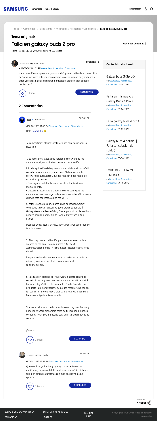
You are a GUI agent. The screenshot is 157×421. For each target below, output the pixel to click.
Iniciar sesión (135, 9)
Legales (47, 417)
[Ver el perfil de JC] (32, 119)
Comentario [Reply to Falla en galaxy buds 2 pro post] (87, 92)
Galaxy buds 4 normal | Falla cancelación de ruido (121, 145)
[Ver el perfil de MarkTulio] (24, 63)
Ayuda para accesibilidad (19, 412)
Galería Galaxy (52, 9)
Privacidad (11, 417)
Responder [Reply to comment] (80, 339)
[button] (93, 62)
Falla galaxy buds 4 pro (121, 121)
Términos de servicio (55, 412)
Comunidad (36, 9)
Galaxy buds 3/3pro (119, 76)
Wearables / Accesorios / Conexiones (58, 68)
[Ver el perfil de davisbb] (30, 355)
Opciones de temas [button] (133, 43)
